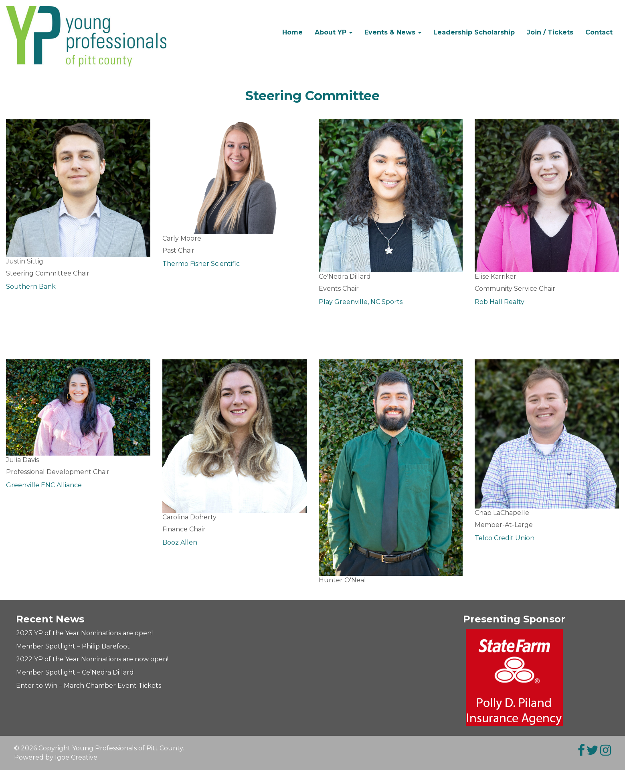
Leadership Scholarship (474, 32)
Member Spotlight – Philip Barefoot (73, 646)
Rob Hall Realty (499, 302)
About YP (333, 32)
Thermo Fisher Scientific (201, 263)
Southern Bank (31, 286)
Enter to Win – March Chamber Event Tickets (88, 685)
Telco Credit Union (504, 538)
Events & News (392, 32)
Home (292, 32)
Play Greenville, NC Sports (361, 302)
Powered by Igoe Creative (55, 757)
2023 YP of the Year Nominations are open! (84, 633)
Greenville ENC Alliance (44, 485)
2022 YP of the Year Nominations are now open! (92, 659)
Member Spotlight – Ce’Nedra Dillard (75, 672)
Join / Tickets (550, 32)
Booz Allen (179, 542)
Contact (599, 32)
